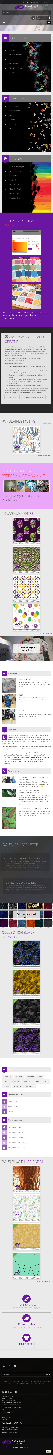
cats (40, 1077)
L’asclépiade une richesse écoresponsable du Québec (30, 792)
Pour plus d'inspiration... (45, 1281)
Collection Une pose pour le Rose (26, 649)
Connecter (6, 1417)
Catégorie (17, 98)
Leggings (22, 711)
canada (6, 1086)
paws (6, 1081)
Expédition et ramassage (10, 1401)
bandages (17, 1086)
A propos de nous (7, 1397)
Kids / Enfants (11, 111)
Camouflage (11, 106)
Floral (8, 115)
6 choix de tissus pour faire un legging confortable (35, 778)
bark (46, 1081)
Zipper (7, 1111)
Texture (9, 119)
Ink (7, 59)
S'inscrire (47, 1374)
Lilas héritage (11, 193)
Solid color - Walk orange (14, 1142)
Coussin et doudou (27, 679)
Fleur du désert (12, 189)
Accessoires (9, 1101)
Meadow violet (11, 198)
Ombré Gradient (12, 55)
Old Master (10, 63)
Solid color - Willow (12, 1132)
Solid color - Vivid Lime (13, 1147)
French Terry (10, 1106)
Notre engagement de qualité (12, 1407)
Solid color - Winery (12, 1127)
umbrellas (7, 1077)
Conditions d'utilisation (10, 1405)
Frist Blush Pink (12, 171)
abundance (30, 1077)
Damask (9, 124)
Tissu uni (16, 158)
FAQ (3, 1409)
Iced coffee (10, 180)
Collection (18, 38)
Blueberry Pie (11, 175)
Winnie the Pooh (12, 68)
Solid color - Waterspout (14, 1137)
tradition (37, 1081)
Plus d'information (39, 1383)
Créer (4, 1419)
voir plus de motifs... (44, 456)
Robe (21, 695)
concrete (19, 1077)
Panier (42, 18)
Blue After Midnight (13, 167)
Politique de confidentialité (11, 1403)
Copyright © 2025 (7, 1446)
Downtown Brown (13, 184)
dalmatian (16, 1081)
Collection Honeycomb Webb (26, 916)
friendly (27, 1081)
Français (46, 2)
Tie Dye (9, 50)
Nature (8, 128)
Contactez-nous (7, 1399)
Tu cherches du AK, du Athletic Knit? (34, 808)
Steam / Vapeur (12, 72)
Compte (35, 2)
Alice (8, 46)
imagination (29, 1086)
